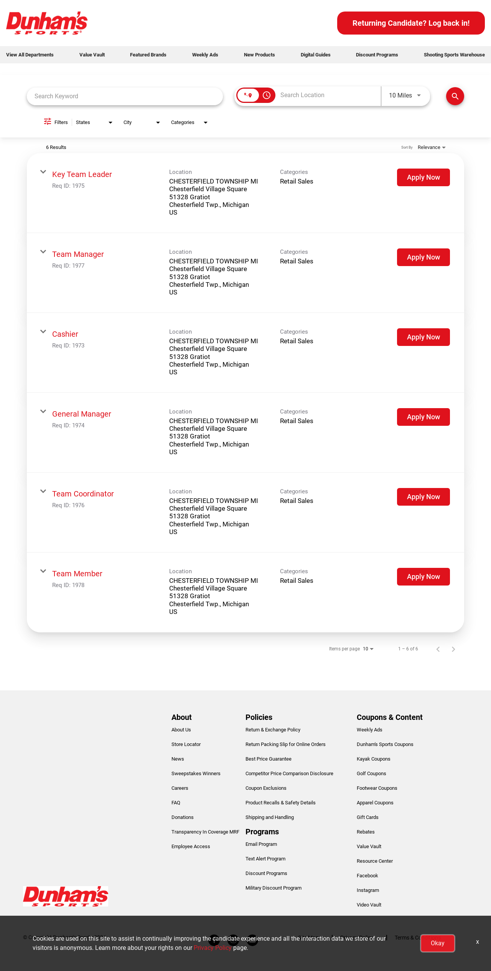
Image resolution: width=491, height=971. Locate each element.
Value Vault (92, 55)
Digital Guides (316, 55)
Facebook (367, 875)
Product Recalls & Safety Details (281, 802)
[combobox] (125, 96)
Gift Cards (368, 817)
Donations (182, 817)
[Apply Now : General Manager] (423, 417)
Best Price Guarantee (269, 758)
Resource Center (375, 861)
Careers (179, 788)
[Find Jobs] (455, 96)
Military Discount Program (274, 887)
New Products (259, 55)
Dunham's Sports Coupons (385, 744)
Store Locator (186, 744)
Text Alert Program (265, 858)
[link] (245, 193)
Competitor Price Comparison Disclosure (289, 773)
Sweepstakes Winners (196, 773)
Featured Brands (148, 55)
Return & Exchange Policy (273, 729)
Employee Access (190, 846)
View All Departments (30, 55)
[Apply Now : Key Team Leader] (423, 177)
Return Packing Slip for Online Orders (286, 744)
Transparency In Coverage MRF (205, 831)
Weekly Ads (205, 55)
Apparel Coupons (375, 802)
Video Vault (369, 904)
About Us (181, 729)
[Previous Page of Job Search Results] (438, 649)
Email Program (261, 844)
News (177, 758)
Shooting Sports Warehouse (454, 55)
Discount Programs (377, 55)
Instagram (368, 890)
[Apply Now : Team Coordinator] (423, 497)
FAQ (175, 802)
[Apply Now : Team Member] (423, 577)
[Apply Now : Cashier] (423, 337)
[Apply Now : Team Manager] (423, 257)
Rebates (366, 831)
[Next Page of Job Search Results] (453, 649)
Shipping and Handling (270, 817)
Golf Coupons (371, 773)
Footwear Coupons (377, 788)
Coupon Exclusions (266, 788)
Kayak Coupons (373, 758)
